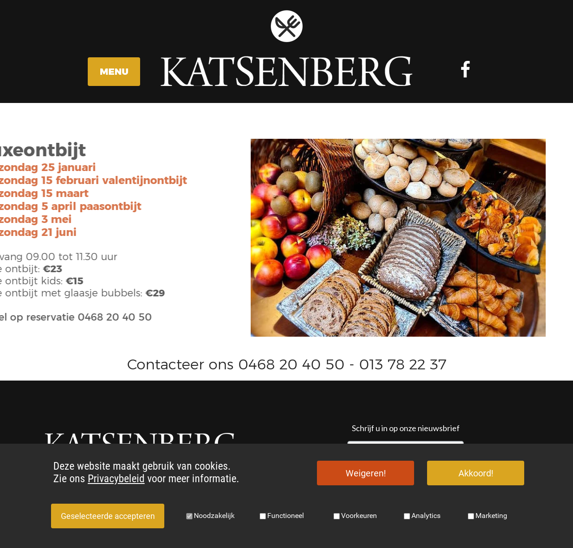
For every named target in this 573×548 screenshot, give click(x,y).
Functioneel (285, 515)
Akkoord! (475, 473)
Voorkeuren (359, 515)
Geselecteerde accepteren (108, 516)
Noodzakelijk (214, 515)
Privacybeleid (116, 478)
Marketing (491, 515)
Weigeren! (366, 473)
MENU (114, 71)
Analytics (425, 515)
